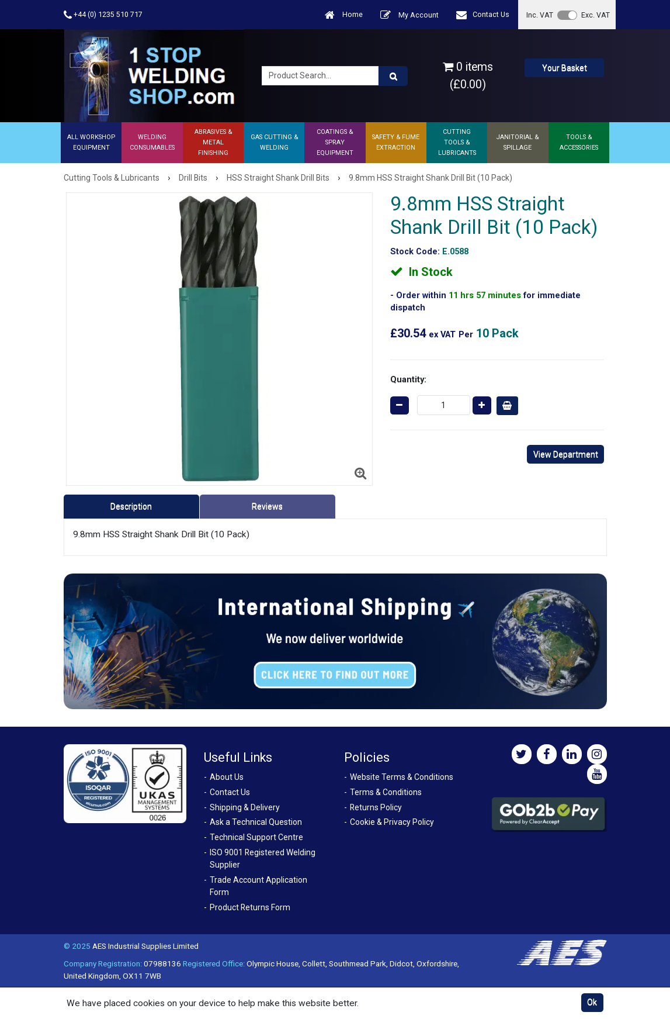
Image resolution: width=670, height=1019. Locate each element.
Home (344, 15)
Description (131, 506)
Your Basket (564, 67)
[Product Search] (393, 76)
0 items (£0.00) (468, 75)
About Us (227, 777)
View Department (565, 454)
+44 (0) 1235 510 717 (103, 15)
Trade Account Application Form (258, 886)
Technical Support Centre (256, 837)
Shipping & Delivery (245, 807)
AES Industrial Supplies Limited (145, 946)
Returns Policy (376, 807)
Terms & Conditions (386, 792)
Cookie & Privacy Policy (392, 822)
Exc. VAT (595, 15)
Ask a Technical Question (256, 822)
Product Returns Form (250, 907)
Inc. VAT (539, 15)
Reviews (267, 506)
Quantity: (408, 379)
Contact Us (482, 15)
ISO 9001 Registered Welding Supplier (262, 858)
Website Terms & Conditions (401, 777)
